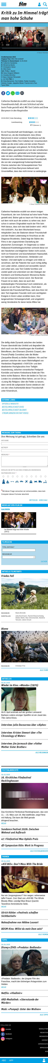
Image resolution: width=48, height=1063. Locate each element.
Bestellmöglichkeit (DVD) (13, 407)
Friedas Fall (7, 576)
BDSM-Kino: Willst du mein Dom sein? (22, 929)
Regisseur (7, 554)
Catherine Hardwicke (10, 63)
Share (13, 93)
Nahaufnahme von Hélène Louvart (19, 922)
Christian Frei (20, 666)
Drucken (28, 93)
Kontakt (45, 1040)
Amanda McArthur (9, 75)
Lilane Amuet (26, 620)
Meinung (5, 454)
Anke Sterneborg (15, 118)
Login (39, 4)
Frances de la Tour (30, 83)
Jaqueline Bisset (18, 83)
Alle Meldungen (42, 753)
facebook (9, 1034)
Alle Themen (43, 934)
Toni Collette (19, 81)
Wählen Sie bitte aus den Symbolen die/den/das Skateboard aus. (21, 471)
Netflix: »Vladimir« (11, 993)
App (11, 1060)
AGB (46, 1051)
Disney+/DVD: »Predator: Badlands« (21, 947)
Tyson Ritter (5, 85)
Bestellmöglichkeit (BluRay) (14, 410)
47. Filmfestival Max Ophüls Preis (19, 839)
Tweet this (8, 93)
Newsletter (43, 1029)
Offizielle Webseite (10, 404)
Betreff (4, 447)
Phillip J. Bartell (10, 71)
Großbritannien (6, 57)
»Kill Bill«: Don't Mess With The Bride (22, 864)
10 (45, 482)
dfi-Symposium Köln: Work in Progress (22, 845)
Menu (3, 4)
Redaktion (44, 1032)
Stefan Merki (20, 618)
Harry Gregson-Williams (11, 73)
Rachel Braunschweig (36, 616)
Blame (4, 629)
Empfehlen (17, 93)
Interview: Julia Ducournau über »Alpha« (23, 725)
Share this (3, 93)
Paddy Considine (29, 81)
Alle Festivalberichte (39, 851)
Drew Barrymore (8, 81)
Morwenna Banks (9, 65)
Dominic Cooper (6, 83)
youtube (8, 1029)
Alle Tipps (44, 1015)
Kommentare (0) (22, 93)
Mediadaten (43, 1036)
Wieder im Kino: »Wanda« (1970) (19, 685)
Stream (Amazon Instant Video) (15, 413)
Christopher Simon (9, 67)
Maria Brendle (20, 613)
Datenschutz (43, 1044)
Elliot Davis (7, 69)
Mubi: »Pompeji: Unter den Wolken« (21, 1009)
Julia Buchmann (21, 616)
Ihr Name (5, 440)
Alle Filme (44, 670)
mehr (3, 823)
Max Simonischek (31, 618)
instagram (9, 1038)
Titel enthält (8, 547)
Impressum (44, 1047)
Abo (4, 1060)
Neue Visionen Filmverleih (11, 77)
